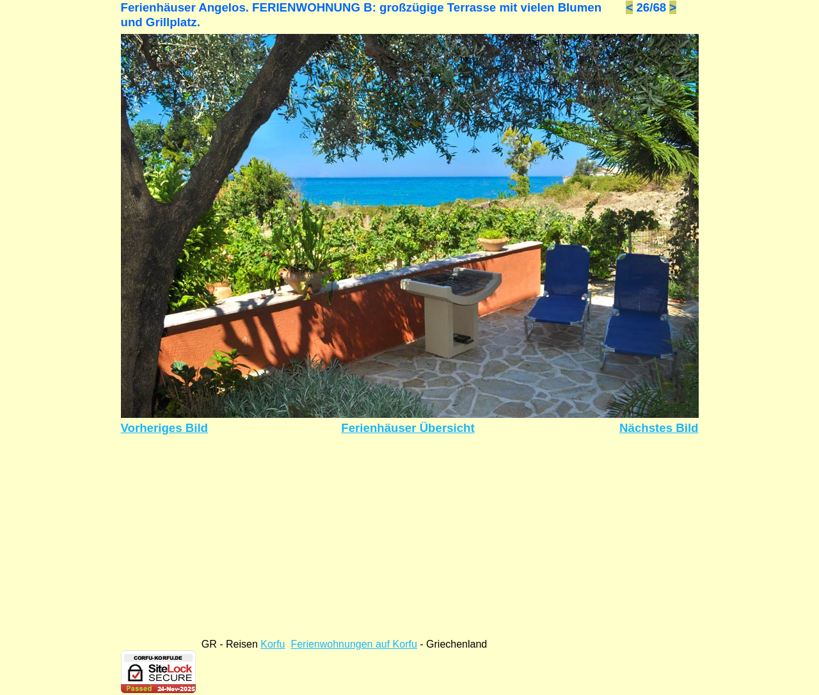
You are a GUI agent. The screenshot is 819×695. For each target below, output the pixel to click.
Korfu (272, 644)
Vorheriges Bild (165, 428)
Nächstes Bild (658, 428)
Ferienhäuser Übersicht (407, 428)
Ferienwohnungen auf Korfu (353, 644)
